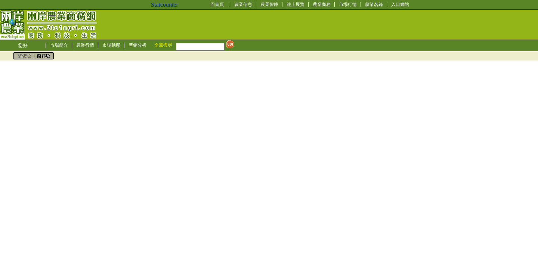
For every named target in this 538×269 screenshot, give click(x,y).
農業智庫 (269, 4)
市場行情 (348, 4)
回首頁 (217, 4)
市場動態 (111, 45)
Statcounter (164, 4)
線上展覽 (295, 4)
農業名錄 (374, 4)
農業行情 (85, 45)
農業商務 (322, 4)
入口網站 (400, 4)
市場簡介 (59, 45)
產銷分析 (137, 45)
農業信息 (243, 4)
